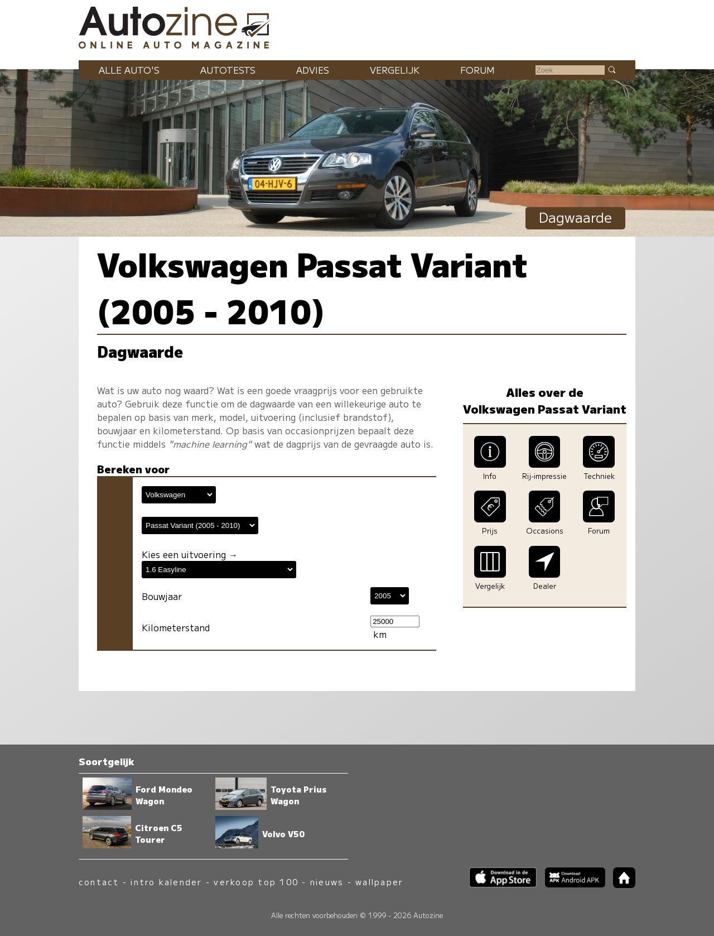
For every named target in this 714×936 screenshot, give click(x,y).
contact (99, 881)
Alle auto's (129, 69)
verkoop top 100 (256, 881)
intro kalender (166, 881)
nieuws (327, 881)
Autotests (227, 69)
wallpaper (379, 881)
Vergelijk (394, 69)
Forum (477, 69)
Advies (312, 69)
